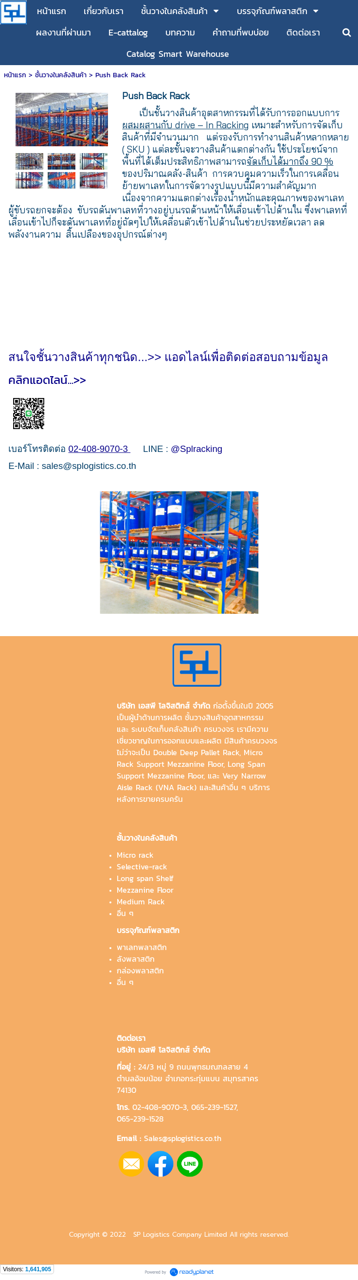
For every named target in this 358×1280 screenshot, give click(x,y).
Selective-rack (142, 866)
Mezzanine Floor (145, 890)
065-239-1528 (140, 1118)
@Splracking (196, 449)
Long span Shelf (145, 878)
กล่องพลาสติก (140, 970)
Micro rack (135, 855)
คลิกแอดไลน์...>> (53, 379)
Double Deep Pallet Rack (196, 752)
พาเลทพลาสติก (142, 947)
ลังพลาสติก (136, 959)
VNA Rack (176, 787)
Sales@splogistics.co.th (181, 1138)
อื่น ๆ (125, 913)
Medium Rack (141, 901)
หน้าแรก (15, 75)
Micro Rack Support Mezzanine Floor (190, 758)
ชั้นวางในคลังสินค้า (61, 75)
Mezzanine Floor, (176, 775)
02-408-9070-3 (159, 1107)
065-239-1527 (213, 1107)
